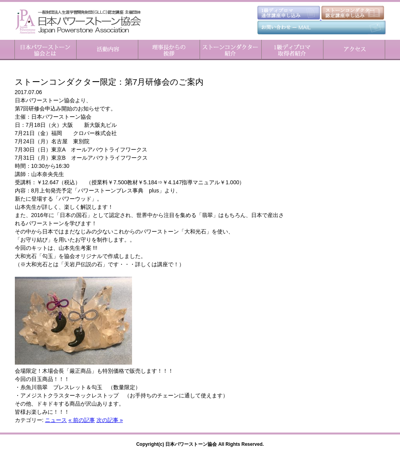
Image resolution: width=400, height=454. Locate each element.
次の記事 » (109, 420)
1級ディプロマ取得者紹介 (292, 50)
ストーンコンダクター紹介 (230, 50)
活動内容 (107, 50)
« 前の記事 (81, 420)
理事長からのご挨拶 (169, 50)
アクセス (354, 50)
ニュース (56, 420)
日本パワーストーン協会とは (45, 50)
